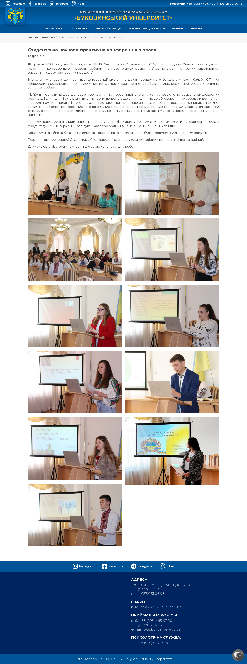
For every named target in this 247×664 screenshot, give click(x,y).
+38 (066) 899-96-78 (153, 643)
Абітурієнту (78, 28)
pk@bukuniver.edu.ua (162, 629)
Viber (78, 3)
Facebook (37, 3)
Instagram (15, 3)
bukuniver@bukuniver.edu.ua (156, 607)
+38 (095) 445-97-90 (201, 3)
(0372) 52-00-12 (231, 3)
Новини (178, 28)
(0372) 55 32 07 (150, 589)
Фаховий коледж (107, 28)
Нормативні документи (147, 28)
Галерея (197, 28)
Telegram (59, 3)
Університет (53, 28)
